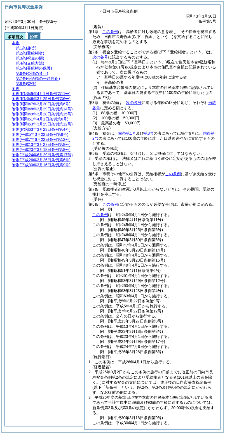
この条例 (110, 31)
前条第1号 (127, 133)
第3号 (149, 133)
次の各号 (100, 57)
